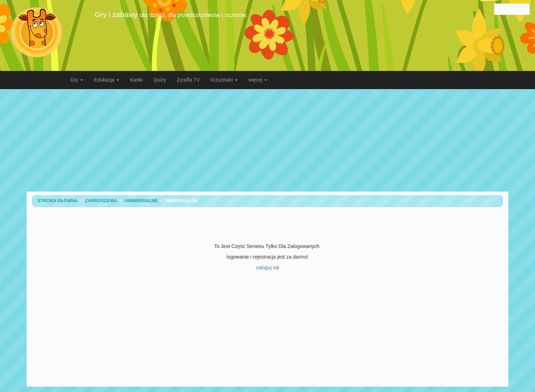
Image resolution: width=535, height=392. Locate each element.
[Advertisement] (267, 140)
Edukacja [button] (106, 80)
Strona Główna (57, 200)
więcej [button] (257, 80)
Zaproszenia (101, 200)
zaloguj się (267, 267)
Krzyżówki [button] (224, 80)
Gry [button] (76, 80)
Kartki (136, 80)
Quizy (159, 80)
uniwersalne (141, 200)
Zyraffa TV (188, 80)
